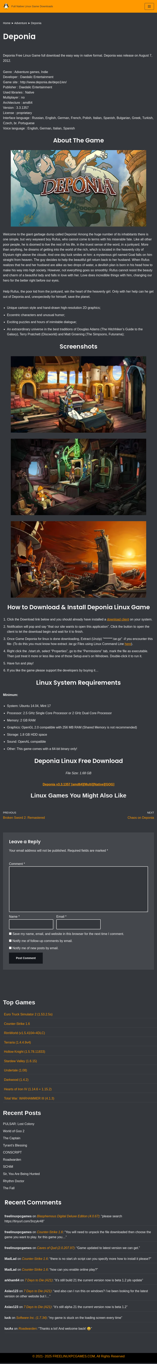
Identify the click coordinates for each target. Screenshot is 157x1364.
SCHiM (8, 1167)
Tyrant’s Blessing (15, 1146)
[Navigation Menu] (149, 6)
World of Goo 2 (13, 1132)
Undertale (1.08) (15, 1071)
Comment (17, 864)
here (128, 644)
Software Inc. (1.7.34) (31, 1318)
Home (6, 23)
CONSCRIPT (12, 1153)
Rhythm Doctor (13, 1182)
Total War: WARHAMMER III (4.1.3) (29, 1099)
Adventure (20, 23)
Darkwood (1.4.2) (16, 1080)
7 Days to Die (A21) (39, 1281)
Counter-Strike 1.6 (17, 1024)
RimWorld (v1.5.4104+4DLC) (24, 1033)
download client (118, 619)
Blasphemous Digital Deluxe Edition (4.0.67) (68, 1217)
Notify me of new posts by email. (35, 948)
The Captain (11, 1139)
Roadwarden (12, 1160)
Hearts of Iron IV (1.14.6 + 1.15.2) (28, 1089)
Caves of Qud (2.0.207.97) (56, 1249)
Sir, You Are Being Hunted (21, 1174)
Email (61, 917)
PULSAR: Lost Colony (18, 1124)
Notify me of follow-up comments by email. (42, 941)
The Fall (9, 1189)
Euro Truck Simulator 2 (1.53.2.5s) (28, 1015)
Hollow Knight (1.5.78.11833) (24, 1052)
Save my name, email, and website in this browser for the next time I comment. (68, 934)
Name (14, 917)
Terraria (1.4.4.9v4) (17, 1043)
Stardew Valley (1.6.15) (20, 1061)
